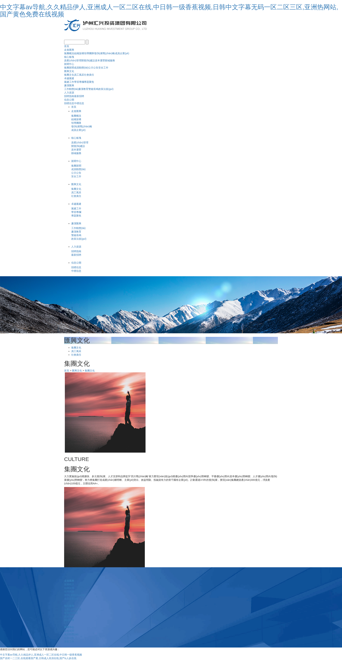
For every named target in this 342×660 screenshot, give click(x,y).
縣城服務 (110, 60)
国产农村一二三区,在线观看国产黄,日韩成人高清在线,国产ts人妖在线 (38, 658)
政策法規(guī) (105, 89)
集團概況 (69, 53)
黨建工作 (69, 81)
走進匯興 (69, 49)
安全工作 (103, 67)
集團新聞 (69, 67)
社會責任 (89, 74)
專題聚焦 (89, 81)
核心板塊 (69, 56)
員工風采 (79, 74)
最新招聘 (79, 96)
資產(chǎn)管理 (72, 60)
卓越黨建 (69, 78)
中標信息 (79, 103)
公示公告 (93, 67)
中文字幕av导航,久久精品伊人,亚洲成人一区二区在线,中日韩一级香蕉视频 (41, 654)
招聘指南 (69, 96)
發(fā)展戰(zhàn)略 (104, 53)
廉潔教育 (83, 89)
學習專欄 (79, 81)
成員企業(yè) (122, 53)
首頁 (66, 46)
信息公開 (69, 99)
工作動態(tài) (71, 89)
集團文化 (69, 74)
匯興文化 (69, 71)
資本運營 (100, 60)
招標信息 (69, 103)
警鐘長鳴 (93, 89)
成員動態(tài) (81, 67)
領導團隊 (89, 53)
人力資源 (69, 92)
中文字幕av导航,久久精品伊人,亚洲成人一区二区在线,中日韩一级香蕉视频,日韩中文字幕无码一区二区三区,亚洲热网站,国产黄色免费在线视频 (169, 10)
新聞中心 (69, 64)
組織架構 (79, 53)
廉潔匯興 (69, 85)
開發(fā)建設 (88, 60)
